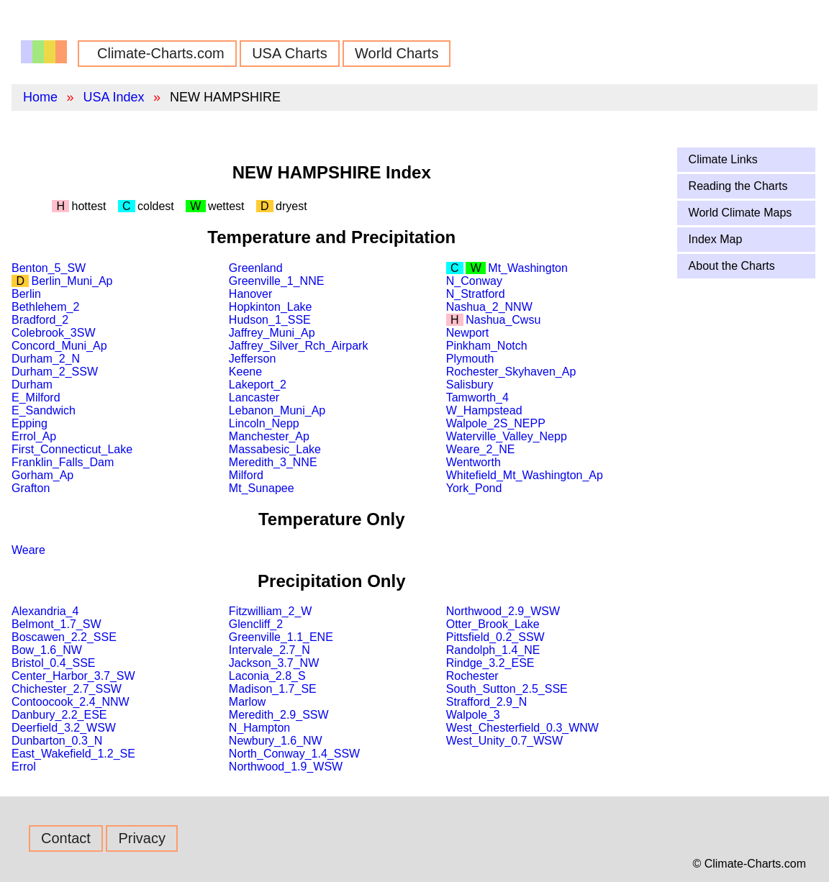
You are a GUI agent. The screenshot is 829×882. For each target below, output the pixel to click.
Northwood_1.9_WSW (286, 766)
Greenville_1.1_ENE (281, 637)
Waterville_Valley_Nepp (506, 436)
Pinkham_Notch (486, 346)
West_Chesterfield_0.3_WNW (522, 728)
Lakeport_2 (257, 384)
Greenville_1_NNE (277, 281)
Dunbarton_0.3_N (57, 741)
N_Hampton (259, 728)
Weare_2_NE (480, 449)
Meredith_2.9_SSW (279, 715)
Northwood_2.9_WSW (503, 611)
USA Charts (289, 53)
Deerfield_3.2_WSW (64, 728)
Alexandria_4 (45, 611)
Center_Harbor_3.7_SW (73, 676)
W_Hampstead (484, 410)
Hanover (250, 294)
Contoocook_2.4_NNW (71, 702)
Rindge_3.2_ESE (490, 663)
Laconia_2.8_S (267, 676)
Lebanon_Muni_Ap (277, 410)
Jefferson (252, 359)
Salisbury (470, 384)
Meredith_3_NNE (273, 462)
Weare (28, 550)
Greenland (256, 268)
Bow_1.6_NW (47, 650)
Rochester (472, 676)
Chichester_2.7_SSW (67, 689)
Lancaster (254, 397)
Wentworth (473, 462)
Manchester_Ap (269, 436)
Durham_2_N (46, 359)
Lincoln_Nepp (264, 423)
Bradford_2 (40, 320)
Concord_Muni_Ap (59, 346)
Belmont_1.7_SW (56, 624)
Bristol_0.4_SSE (54, 663)
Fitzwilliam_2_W (270, 611)
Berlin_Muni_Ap (72, 281)
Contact (66, 838)
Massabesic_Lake (275, 449)
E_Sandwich (44, 410)
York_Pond (474, 488)
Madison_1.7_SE (273, 689)
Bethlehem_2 (45, 307)
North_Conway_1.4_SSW (294, 753)
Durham (32, 384)
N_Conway (474, 281)
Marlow (247, 702)
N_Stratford (475, 294)
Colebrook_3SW (54, 333)
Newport (467, 333)
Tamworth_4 (477, 397)
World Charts (396, 53)
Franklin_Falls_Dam (63, 462)
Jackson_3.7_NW (274, 663)
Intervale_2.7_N (269, 650)
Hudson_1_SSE (270, 320)
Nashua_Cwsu (503, 320)
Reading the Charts (738, 186)
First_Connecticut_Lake (72, 449)
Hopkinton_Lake (270, 307)
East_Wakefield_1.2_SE (73, 753)
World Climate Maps (740, 212)
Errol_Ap (34, 436)
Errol (24, 766)
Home (40, 97)
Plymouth (470, 359)
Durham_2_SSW (55, 371)
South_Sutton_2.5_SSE (507, 689)
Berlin (26, 294)
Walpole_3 (473, 715)
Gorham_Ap (42, 475)
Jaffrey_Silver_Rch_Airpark (298, 346)
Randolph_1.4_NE (493, 650)
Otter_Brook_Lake (493, 624)
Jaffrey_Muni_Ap (272, 333)
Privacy (142, 838)
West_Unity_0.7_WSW (504, 741)
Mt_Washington (528, 268)
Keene (245, 371)
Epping (29, 423)
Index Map (716, 239)
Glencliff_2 (256, 624)
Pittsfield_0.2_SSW (495, 637)
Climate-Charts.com (161, 53)
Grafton (31, 488)
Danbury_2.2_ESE (59, 715)
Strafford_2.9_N (486, 702)
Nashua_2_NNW (489, 307)
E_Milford (36, 397)
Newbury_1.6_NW (275, 741)
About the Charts (732, 266)
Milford (246, 475)
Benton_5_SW (49, 268)
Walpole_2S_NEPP (495, 423)
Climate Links (723, 159)
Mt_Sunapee (261, 488)
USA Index (113, 97)
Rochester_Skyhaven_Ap (511, 371)
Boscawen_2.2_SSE (64, 637)
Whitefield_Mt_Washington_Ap (524, 475)
